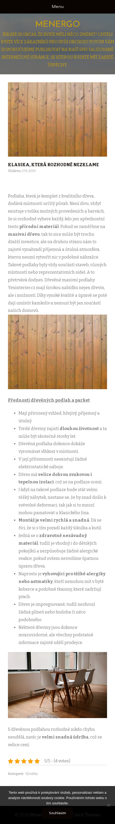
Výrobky (31, 774)
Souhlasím (57, 813)
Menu (58, 6)
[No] (108, 805)
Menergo (57, 24)
